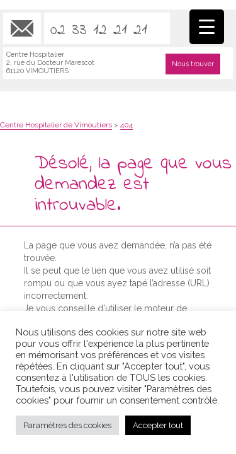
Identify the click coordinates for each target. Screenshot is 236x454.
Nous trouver (193, 64)
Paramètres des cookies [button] (67, 425)
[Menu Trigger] (206, 26)
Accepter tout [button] (158, 425)
